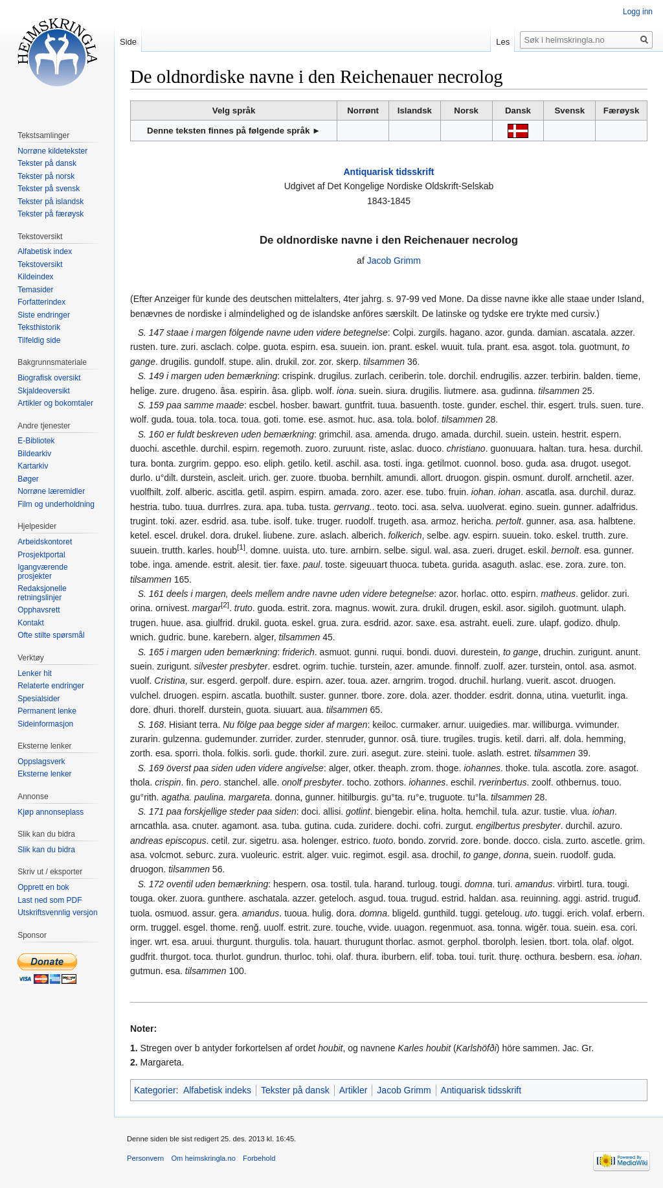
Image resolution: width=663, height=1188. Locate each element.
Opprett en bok (43, 887)
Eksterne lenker (44, 773)
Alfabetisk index (44, 251)
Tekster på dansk (295, 1090)
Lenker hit (34, 673)
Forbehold (259, 1158)
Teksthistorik (38, 327)
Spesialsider (38, 698)
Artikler (353, 1090)
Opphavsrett (38, 609)
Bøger (28, 478)
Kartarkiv (32, 466)
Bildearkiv (34, 453)
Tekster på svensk (48, 188)
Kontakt (30, 622)
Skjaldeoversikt (43, 390)
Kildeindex (35, 276)
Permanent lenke (46, 711)
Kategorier (155, 1090)
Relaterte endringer (50, 685)
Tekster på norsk (45, 176)
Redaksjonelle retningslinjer (41, 593)
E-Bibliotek (35, 440)
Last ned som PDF (49, 900)
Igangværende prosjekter (42, 572)
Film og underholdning (56, 504)
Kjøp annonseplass (50, 812)
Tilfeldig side (38, 340)
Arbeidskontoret (44, 541)
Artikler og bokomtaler (55, 403)
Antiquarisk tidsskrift (388, 172)
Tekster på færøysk (50, 213)
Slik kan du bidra (46, 849)
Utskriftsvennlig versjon (57, 912)
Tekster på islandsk (50, 201)
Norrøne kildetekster (52, 151)
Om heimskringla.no (203, 1158)
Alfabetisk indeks (217, 1090)
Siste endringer (43, 315)
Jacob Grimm (394, 260)
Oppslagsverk (41, 761)
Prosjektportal (41, 554)
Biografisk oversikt (48, 377)
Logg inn (638, 11)
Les (503, 42)
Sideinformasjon (45, 723)
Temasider (35, 289)
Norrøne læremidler (51, 491)
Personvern (145, 1158)
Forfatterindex (41, 302)
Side (128, 42)
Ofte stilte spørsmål (50, 635)
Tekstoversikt (39, 264)
